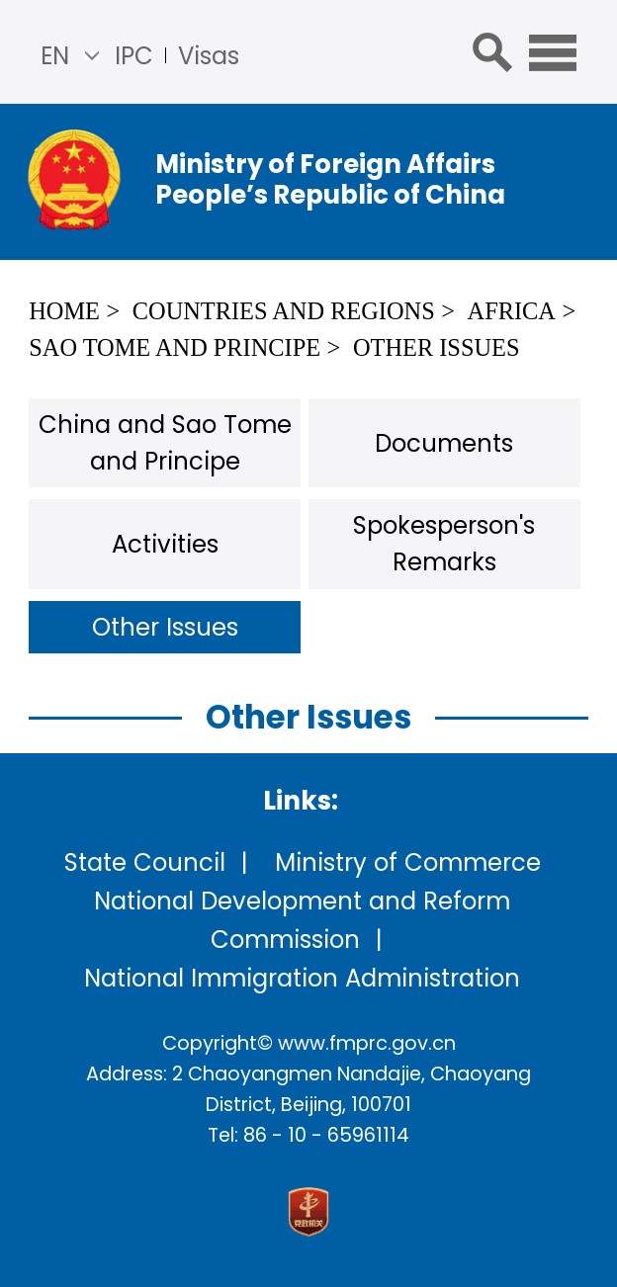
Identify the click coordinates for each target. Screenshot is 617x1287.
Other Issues (436, 347)
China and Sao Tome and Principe (165, 442)
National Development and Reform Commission (302, 920)
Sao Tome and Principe (174, 347)
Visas (208, 56)
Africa (512, 311)
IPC (134, 56)
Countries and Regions (283, 311)
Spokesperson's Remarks (444, 543)
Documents (444, 443)
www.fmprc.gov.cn (367, 1043)
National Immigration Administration (302, 978)
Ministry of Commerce (408, 862)
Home (64, 311)
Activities (165, 544)
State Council (144, 862)
